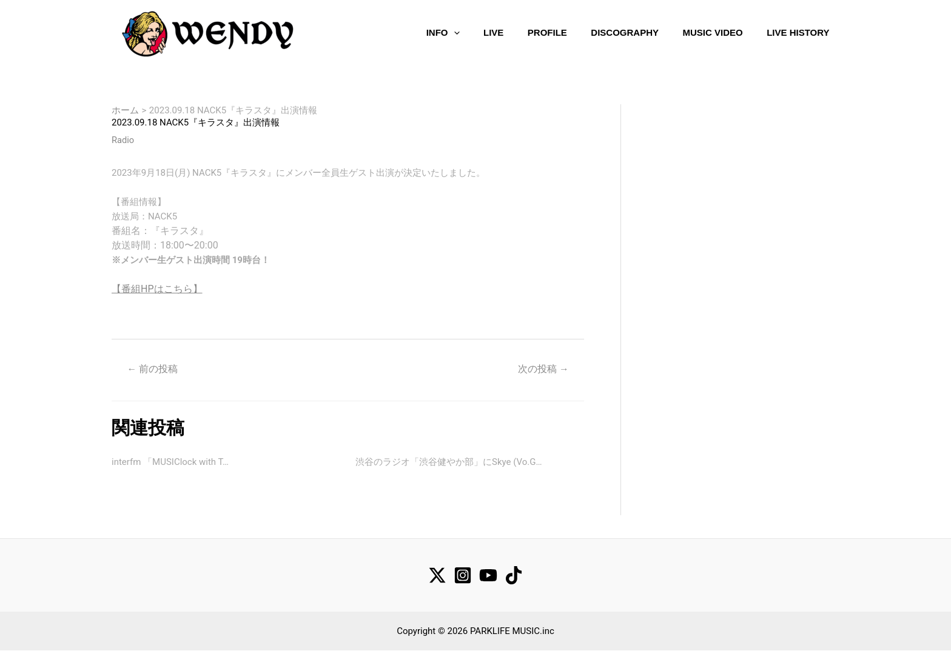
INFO (441, 32)
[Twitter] (437, 576)
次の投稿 (542, 369)
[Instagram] (463, 576)
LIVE (491, 32)
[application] (451, 32)
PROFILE (545, 32)
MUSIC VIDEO (709, 32)
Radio (123, 140)
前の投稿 (152, 369)
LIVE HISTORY (795, 32)
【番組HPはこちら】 (157, 289)
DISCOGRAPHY (622, 32)
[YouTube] (488, 576)
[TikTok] (514, 576)
